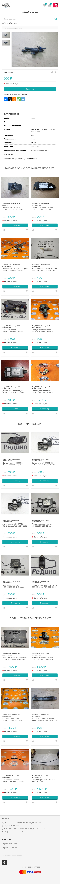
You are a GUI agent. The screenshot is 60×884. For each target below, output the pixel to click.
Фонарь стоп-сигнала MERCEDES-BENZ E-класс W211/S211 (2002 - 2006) (13, 719)
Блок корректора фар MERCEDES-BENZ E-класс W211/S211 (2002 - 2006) (13, 586)
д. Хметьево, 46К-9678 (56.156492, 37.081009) (22, 823)
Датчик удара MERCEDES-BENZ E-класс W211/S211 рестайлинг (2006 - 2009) (42, 208)
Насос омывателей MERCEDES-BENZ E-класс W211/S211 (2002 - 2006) (45, 269)
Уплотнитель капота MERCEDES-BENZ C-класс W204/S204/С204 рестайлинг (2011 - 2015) (14, 781)
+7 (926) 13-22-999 (30, 12)
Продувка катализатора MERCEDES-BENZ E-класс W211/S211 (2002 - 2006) (42, 331)
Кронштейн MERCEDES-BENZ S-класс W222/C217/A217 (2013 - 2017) (44, 719)
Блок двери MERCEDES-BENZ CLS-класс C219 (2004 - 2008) (14, 658)
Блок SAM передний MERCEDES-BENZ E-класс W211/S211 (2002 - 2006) (13, 331)
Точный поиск (9, 23)
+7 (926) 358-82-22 (9, 844)
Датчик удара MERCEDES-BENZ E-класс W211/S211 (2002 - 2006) (15, 464)
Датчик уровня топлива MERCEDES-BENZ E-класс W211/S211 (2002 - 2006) (42, 392)
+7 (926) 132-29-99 (9, 848)
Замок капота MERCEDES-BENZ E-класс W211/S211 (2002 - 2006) (44, 464)
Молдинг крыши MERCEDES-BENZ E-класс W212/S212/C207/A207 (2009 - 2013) (44, 781)
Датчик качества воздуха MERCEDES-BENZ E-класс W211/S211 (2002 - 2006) (13, 392)
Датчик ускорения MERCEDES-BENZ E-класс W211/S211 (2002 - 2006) (44, 586)
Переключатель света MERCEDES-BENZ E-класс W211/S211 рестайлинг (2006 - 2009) (14, 208)
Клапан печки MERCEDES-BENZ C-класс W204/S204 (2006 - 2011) (42, 658)
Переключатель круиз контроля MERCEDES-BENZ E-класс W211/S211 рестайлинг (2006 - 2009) (15, 269)
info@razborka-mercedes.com (16, 832)
